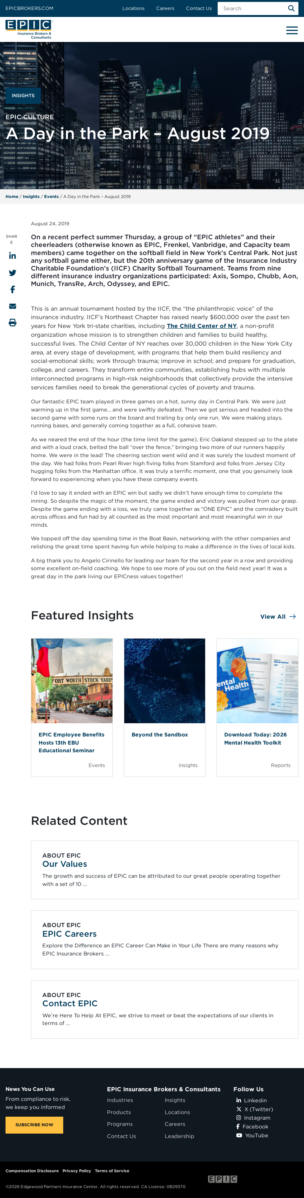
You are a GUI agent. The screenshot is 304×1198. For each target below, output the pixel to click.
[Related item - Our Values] (164, 870)
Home (12, 196)
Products (119, 1112)
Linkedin (251, 1100)
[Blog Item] (72, 707)
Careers (165, 8)
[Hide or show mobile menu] (292, 30)
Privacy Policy (76, 1170)
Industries (120, 1100)
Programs (120, 1124)
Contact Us (199, 8)
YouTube (252, 1135)
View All (273, 616)
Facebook (252, 1126)
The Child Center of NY (202, 325)
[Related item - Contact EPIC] (164, 1009)
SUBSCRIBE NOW (34, 1124)
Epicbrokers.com (29, 8)
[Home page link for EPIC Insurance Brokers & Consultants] (29, 29)
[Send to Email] (12, 306)
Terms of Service (112, 1170)
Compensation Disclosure (32, 1170)
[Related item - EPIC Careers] (164, 940)
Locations (133, 8)
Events (51, 196)
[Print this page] (13, 322)
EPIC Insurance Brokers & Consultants (164, 1089)
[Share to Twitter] (13, 273)
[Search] (291, 8)
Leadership (179, 1136)
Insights (31, 196)
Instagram (253, 1117)
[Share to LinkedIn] (12, 256)
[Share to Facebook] (12, 289)
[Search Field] (258, 8)
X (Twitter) (254, 1109)
